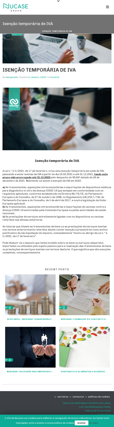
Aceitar (81, 423)
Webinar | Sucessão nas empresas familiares (31, 371)
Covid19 (54, 77)
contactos (78, 396)
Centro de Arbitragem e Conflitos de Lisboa (87, 403)
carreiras (62, 396)
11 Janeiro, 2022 (36, 77)
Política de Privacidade (98, 410)
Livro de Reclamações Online (95, 406)
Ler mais (93, 422)
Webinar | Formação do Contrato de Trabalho (85, 319)
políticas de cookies (99, 396)
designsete (12, 77)
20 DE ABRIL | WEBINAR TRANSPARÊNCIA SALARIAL (31, 319)
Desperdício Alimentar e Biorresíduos (85, 371)
